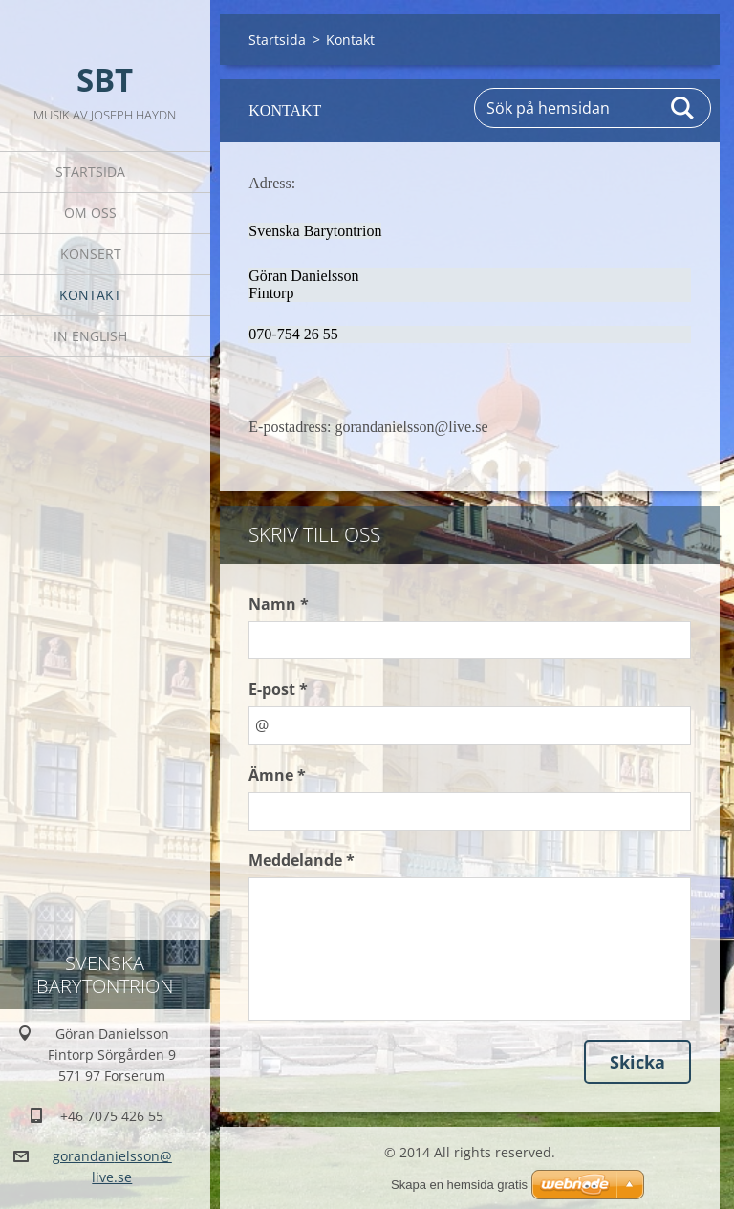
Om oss (90, 213)
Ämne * (277, 775)
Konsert (90, 254)
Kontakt (90, 295)
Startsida (90, 171)
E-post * (278, 689)
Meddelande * (301, 860)
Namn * (278, 604)
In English (90, 336)
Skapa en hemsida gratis (459, 1184)
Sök (683, 108)
